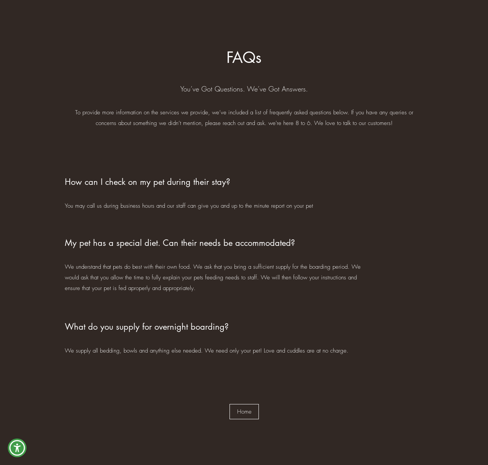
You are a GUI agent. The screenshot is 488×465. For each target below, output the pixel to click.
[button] (17, 447)
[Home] (244, 411)
